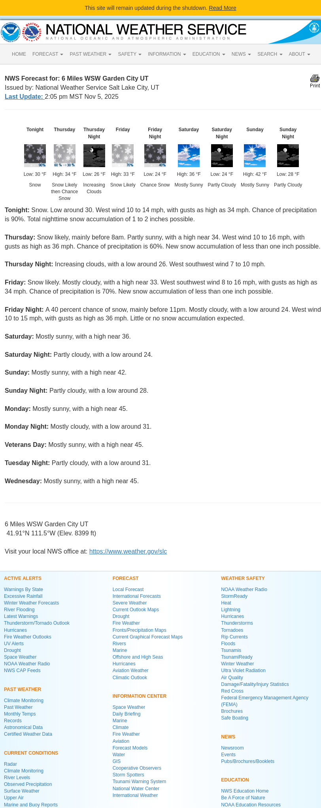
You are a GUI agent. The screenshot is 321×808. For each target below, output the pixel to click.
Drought (12, 650)
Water (119, 754)
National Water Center (136, 788)
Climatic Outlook (130, 677)
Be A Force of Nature (243, 797)
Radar (10, 764)
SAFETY (130, 54)
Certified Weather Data (28, 734)
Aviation (121, 741)
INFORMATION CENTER (139, 696)
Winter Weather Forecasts (31, 603)
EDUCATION (209, 54)
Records (13, 720)
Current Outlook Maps (136, 609)
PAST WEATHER (90, 54)
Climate (121, 727)
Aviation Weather (131, 670)
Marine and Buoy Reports (31, 805)
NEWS (241, 54)
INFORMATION (167, 54)
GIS (117, 761)
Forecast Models (130, 748)
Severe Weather (130, 603)
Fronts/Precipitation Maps (139, 630)
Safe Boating (234, 718)
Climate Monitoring (23, 700)
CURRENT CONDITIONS (31, 753)
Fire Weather (126, 623)
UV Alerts (14, 643)
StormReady (234, 596)
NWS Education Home (244, 791)
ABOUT (299, 54)
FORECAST (47, 54)
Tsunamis (231, 650)
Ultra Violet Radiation (243, 670)
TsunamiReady (236, 657)
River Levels (17, 777)
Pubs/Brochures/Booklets (247, 761)
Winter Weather (237, 664)
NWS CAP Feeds (22, 670)
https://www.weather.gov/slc (128, 551)
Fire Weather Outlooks (27, 637)
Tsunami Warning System (139, 781)
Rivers (119, 643)
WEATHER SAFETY (242, 578)
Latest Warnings (21, 616)
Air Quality (232, 677)
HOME (19, 54)
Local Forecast (128, 589)
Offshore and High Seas (138, 657)
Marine (120, 650)
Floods (228, 643)
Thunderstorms (237, 623)
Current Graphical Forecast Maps (148, 637)
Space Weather (20, 657)
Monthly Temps (20, 714)
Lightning (230, 609)
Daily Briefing (127, 714)
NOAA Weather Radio (27, 664)
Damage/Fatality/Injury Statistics (255, 684)
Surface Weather (22, 791)
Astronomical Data (23, 727)
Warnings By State (23, 589)
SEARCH (269, 54)
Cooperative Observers (137, 768)
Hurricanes (15, 630)
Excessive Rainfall (23, 596)
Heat (226, 603)
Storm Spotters (128, 775)
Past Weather (18, 707)
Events (228, 754)
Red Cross (232, 691)
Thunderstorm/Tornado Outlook (37, 623)
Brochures (232, 711)
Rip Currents (234, 637)
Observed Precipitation (28, 784)
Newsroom (232, 748)
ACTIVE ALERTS (23, 578)
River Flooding (19, 609)
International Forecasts (137, 596)
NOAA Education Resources (251, 805)
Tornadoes (232, 630)
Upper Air (14, 797)
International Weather (135, 795)
